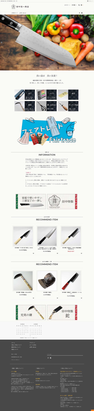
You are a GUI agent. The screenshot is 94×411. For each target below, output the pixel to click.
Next (92, 43)
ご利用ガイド (14, 13)
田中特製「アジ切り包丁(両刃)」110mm (23, 247)
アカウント (90, 1)
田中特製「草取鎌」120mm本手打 (23, 292)
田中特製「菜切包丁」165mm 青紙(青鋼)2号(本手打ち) (71, 248)
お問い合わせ (22, 13)
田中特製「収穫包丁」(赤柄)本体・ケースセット (71, 293)
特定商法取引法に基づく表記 (18, 356)
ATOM (15, 354)
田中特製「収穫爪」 (47, 292)
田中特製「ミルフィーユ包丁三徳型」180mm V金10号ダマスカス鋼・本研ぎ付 (47, 248)
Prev (2, 43)
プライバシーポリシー (16, 358)
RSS (12, 354)
